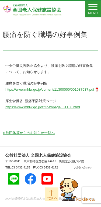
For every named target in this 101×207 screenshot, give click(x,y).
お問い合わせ (83, 167)
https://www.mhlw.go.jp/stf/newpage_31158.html (42, 107)
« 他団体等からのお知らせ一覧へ (29, 133)
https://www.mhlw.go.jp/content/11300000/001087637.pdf (49, 89)
